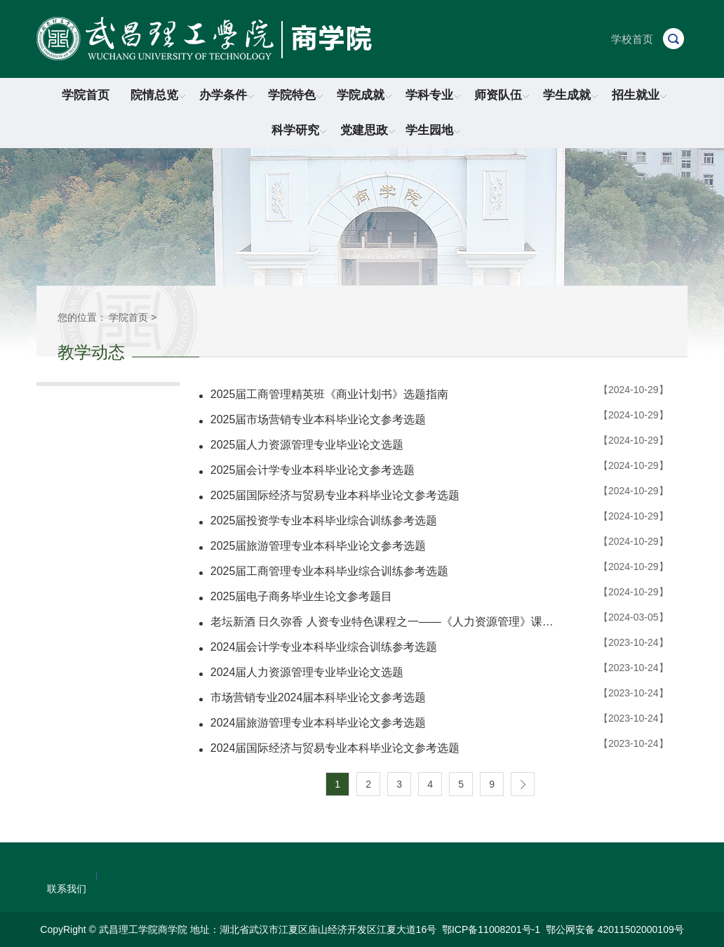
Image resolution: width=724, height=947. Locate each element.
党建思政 (367, 130)
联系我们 (66, 888)
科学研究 (299, 130)
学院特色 (295, 95)
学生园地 (432, 130)
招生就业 (639, 95)
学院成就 (364, 95)
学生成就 (570, 95)
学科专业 (432, 95)
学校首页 (632, 39)
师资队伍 (501, 95)
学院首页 (85, 95)
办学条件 (226, 95)
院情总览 (157, 95)
